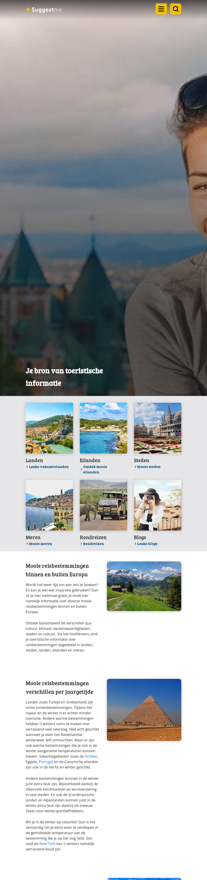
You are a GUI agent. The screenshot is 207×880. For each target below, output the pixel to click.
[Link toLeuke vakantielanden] (49, 437)
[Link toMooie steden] (157, 437)
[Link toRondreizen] (103, 514)
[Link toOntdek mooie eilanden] (103, 440)
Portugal (46, 761)
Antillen (91, 756)
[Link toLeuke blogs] (157, 514)
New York (47, 843)
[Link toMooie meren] (49, 514)
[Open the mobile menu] (160, 11)
